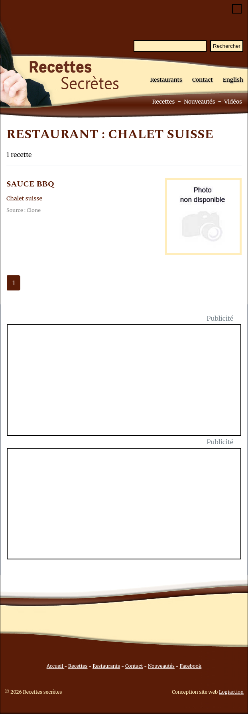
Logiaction (231, 692)
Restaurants (166, 79)
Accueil (56, 666)
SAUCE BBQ (30, 184)
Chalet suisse (24, 198)
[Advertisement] (129, 385)
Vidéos (233, 101)
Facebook (191, 666)
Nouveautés (199, 101)
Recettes (163, 101)
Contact (202, 79)
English (233, 79)
